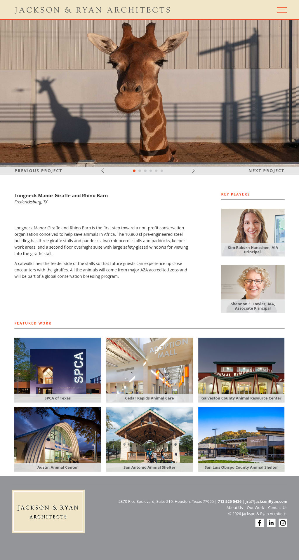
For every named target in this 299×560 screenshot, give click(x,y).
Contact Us (277, 507)
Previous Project (38, 170)
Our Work (255, 507)
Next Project (266, 170)
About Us (235, 507)
